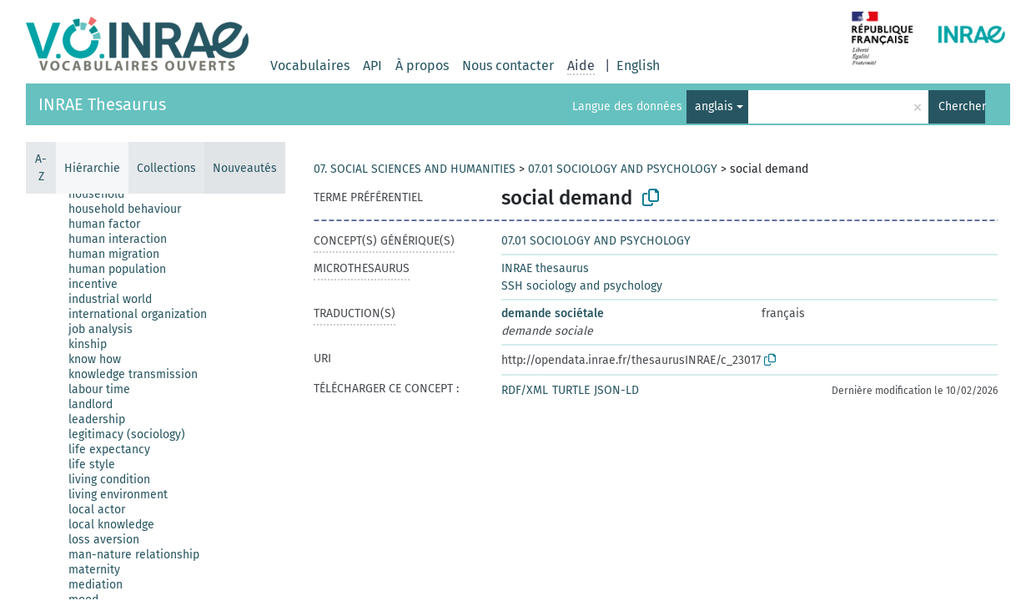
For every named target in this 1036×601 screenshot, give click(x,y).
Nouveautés (245, 168)
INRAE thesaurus (545, 268)
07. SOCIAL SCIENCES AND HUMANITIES (414, 169)
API (372, 65)
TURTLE (571, 390)
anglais (714, 106)
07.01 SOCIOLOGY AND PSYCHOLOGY (622, 169)
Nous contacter (508, 65)
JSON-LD (616, 390)
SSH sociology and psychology (581, 286)
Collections (166, 168)
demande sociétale (552, 313)
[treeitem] (103, 194)
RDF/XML (524, 390)
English (638, 65)
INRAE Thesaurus (102, 104)
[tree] (155, 396)
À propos (422, 65)
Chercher (961, 106)
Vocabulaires (310, 65)
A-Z (41, 168)
